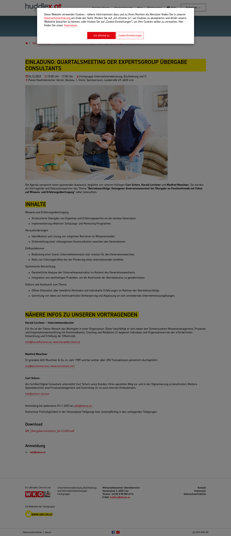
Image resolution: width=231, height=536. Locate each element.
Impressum (70, 25)
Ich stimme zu (101, 35)
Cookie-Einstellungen (130, 35)
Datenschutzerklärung (57, 18)
